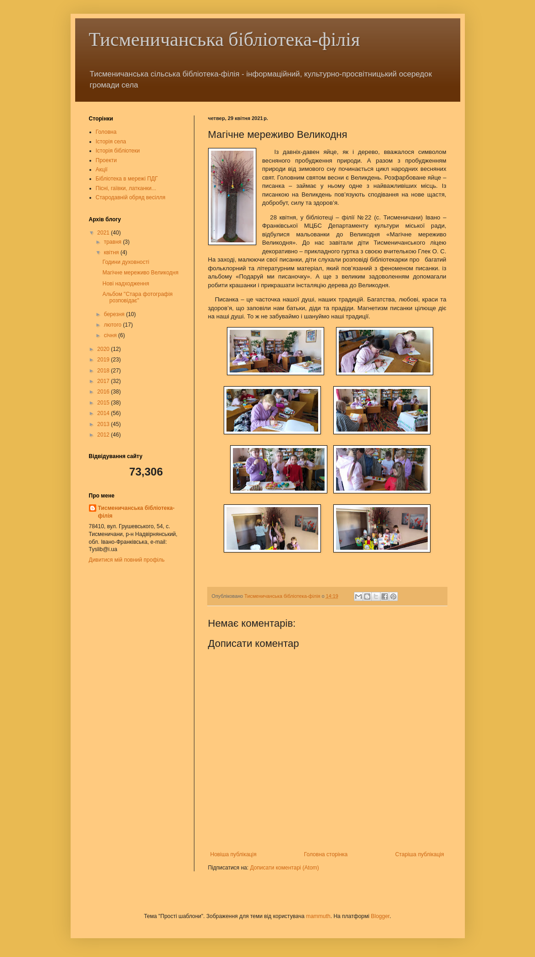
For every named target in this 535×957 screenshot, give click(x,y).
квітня (112, 252)
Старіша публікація (419, 854)
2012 (104, 435)
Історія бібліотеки (118, 151)
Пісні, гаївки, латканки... (126, 188)
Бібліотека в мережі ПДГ (127, 178)
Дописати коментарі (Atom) (284, 867)
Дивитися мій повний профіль (127, 560)
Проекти (106, 160)
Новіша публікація (233, 854)
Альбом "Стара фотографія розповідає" (137, 297)
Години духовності (125, 262)
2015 (104, 402)
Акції (102, 169)
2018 (104, 370)
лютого (113, 325)
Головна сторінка (325, 854)
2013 (104, 424)
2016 (104, 391)
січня (111, 335)
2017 (104, 381)
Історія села (111, 141)
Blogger (380, 916)
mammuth (318, 916)
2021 (104, 233)
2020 (104, 349)
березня (115, 314)
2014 (104, 413)
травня (113, 242)
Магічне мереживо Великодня (140, 272)
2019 (104, 359)
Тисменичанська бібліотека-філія (224, 39)
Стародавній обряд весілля (130, 197)
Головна (106, 132)
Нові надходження (125, 283)
